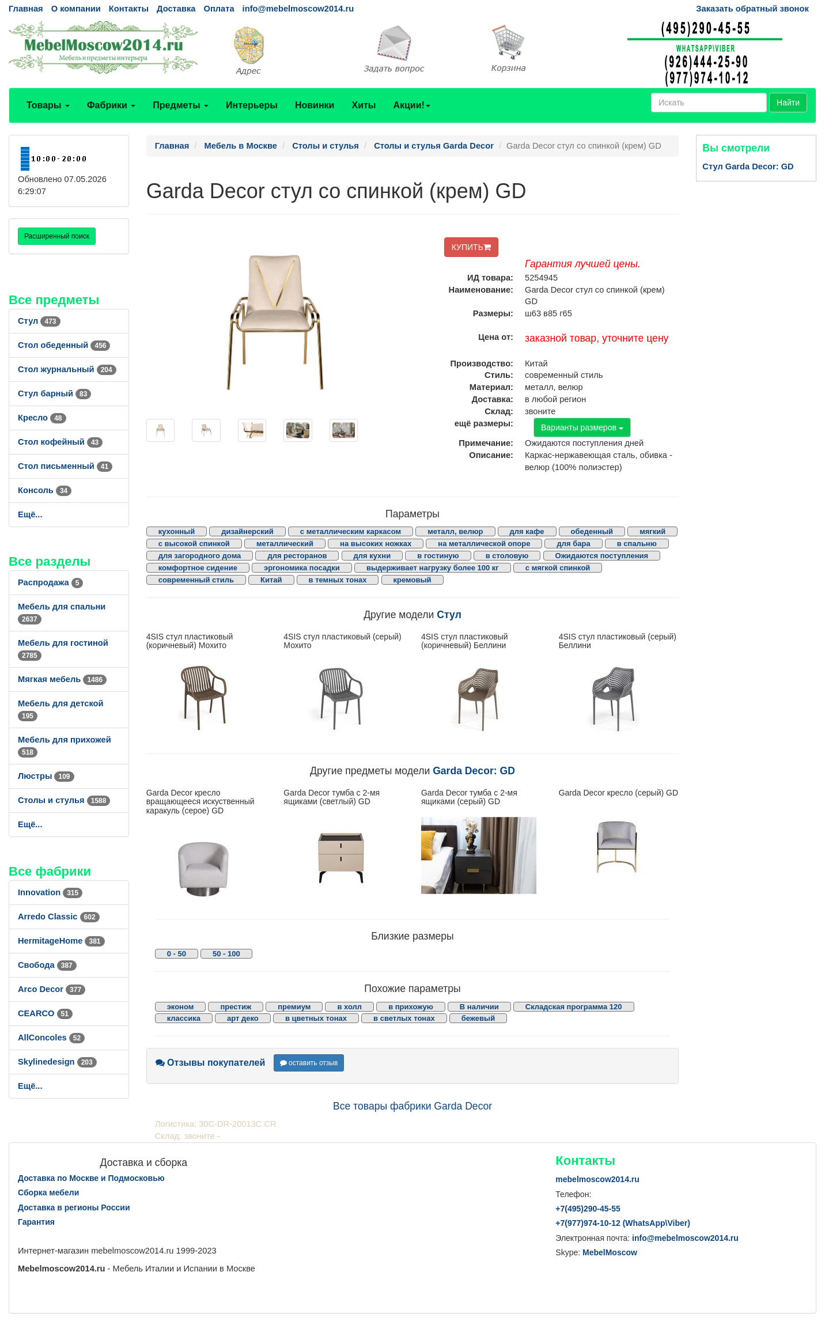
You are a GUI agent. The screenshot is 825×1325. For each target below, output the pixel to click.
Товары (48, 105)
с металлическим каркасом (350, 531)
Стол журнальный (67, 369)
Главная (26, 8)
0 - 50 (176, 953)
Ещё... (30, 514)
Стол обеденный (64, 345)
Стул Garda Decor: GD (747, 166)
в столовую (507, 555)
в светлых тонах (404, 1018)
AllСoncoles (51, 1037)
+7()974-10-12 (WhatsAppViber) (622, 1223)
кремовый (412, 580)
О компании (76, 8)
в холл (349, 1006)
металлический (284, 543)
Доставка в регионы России (74, 1207)
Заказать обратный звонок (752, 8)
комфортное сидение (197, 567)
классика (183, 1018)
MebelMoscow (609, 1252)
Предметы (181, 105)
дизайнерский (247, 531)
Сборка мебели (48, 1192)
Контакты (129, 8)
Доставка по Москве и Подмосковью (91, 1178)
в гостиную (438, 555)
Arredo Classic (59, 916)
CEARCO (45, 1013)
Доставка (176, 8)
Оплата (218, 8)
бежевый (478, 1018)
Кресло (42, 417)
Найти (788, 102)
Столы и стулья (64, 800)
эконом (180, 1006)
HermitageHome (61, 940)
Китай (271, 580)
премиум (294, 1006)
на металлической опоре (484, 543)
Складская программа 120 (573, 1006)
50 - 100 (226, 953)
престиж (235, 1006)
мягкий (652, 531)
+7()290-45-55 (587, 1208)
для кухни (372, 555)
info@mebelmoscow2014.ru (298, 8)
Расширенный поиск (56, 236)
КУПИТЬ (471, 247)
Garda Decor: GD (474, 771)
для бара (573, 543)
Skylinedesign (57, 1061)
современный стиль (196, 580)
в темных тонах (338, 580)
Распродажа (50, 582)
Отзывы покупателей (211, 1062)
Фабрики (111, 105)
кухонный (176, 531)
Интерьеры (252, 105)
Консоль (44, 490)
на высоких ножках (375, 543)
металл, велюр (455, 531)
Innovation (50, 892)
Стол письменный (65, 466)
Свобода (47, 965)
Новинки (315, 105)
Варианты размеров (582, 427)
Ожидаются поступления (602, 555)
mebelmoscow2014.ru (597, 1179)
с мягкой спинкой (558, 567)
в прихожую (410, 1006)
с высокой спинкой (194, 543)
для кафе (527, 531)
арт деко (243, 1018)
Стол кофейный (60, 441)
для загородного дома (199, 555)
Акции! (411, 105)
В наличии (479, 1006)
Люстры (46, 776)
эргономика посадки (302, 567)
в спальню (637, 543)
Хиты (363, 105)
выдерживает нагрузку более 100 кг (432, 567)
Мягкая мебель (62, 679)
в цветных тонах (316, 1018)
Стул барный (54, 393)
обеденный (592, 531)
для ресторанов (297, 555)
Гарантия (36, 1221)
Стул (39, 320)
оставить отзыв (309, 1063)
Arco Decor (51, 989)
